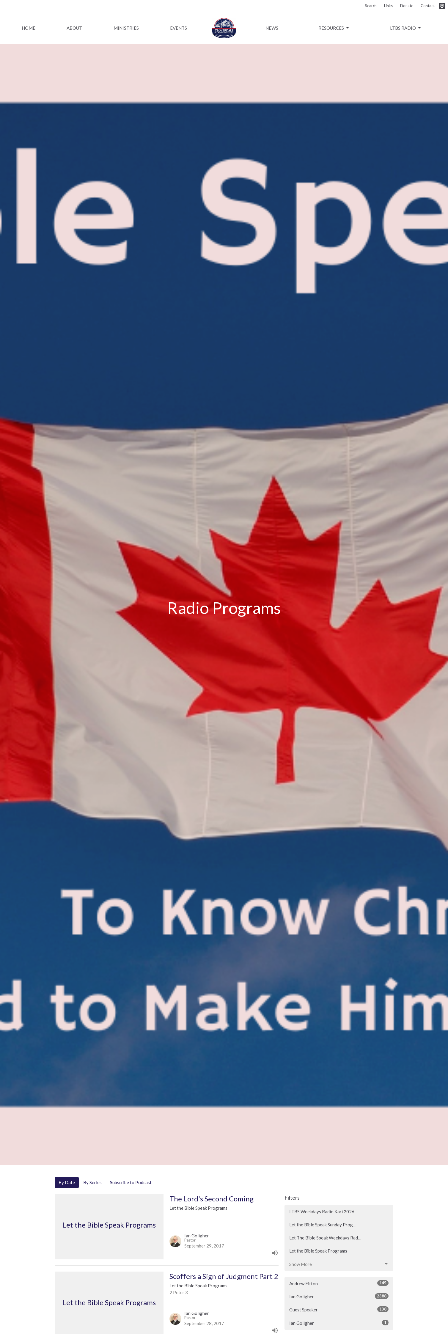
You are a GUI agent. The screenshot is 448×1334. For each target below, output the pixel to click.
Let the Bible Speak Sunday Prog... (322, 1224)
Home (28, 28)
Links (388, 5)
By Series (92, 1182)
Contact (428, 5)
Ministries (126, 28)
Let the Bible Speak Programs (318, 1250)
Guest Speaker (339, 1309)
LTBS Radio (406, 28)
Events (178, 28)
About (74, 28)
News (271, 28)
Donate (406, 5)
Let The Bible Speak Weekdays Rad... (325, 1237)
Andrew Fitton (339, 1283)
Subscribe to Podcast (131, 1182)
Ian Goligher (339, 1296)
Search (371, 5)
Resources (334, 28)
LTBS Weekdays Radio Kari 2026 (321, 1211)
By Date (67, 1182)
